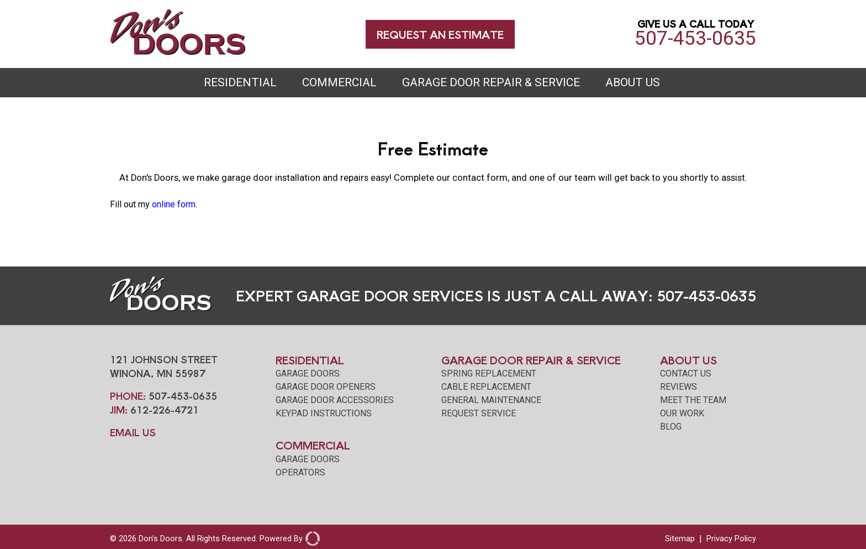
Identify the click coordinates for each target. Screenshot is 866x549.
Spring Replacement (488, 373)
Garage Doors (308, 373)
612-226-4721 (164, 409)
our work (682, 413)
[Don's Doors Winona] (178, 52)
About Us (632, 82)
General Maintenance (491, 400)
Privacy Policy (731, 538)
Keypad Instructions (324, 413)
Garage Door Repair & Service (491, 82)
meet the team (693, 400)
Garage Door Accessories (335, 400)
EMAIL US (133, 432)
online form (174, 204)
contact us (685, 373)
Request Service (478, 413)
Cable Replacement (486, 386)
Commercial (339, 82)
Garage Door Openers (326, 386)
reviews (678, 386)
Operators (300, 472)
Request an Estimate (440, 34)
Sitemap (680, 538)
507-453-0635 (695, 34)
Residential (240, 82)
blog (671, 426)
